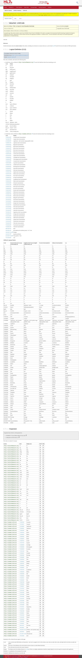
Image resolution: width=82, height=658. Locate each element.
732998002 (8, 175)
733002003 (8, 180)
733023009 (8, 221)
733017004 (8, 208)
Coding (27, 649)
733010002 (8, 195)
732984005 (8, 148)
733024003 (8, 223)
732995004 (8, 170)
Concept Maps (34, 7)
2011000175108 (9, 235)
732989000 (8, 159)
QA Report (17, 657)
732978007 (8, 139)
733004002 (8, 184)
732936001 (8, 217)
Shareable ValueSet (11, 56)
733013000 (8, 201)
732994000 (8, 168)
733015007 (8, 204)
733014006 (8, 202)
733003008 (8, 182)
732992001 (8, 164)
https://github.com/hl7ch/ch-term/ (30, 15)
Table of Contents (11, 657)
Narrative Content (8, 18)
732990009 (8, 160)
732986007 (8, 151)
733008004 (8, 191)
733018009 (8, 210)
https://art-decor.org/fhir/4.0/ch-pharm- (19, 55)
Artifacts (49, 7)
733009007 (8, 193)
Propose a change (23, 657)
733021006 (8, 215)
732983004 (8, 146)
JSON (20, 18)
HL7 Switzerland (13, 655)
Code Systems (19, 7)
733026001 (8, 226)
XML (15, 18)
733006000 (8, 188)
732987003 (8, 153)
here (53, 45)
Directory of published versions (57, 15)
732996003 (8, 171)
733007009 (8, 190)
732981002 (8, 137)
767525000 (8, 237)
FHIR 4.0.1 (40, 655)
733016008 (8, 206)
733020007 (8, 213)
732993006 (8, 166)
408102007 (8, 228)
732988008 (8, 157)
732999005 (8, 177)
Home (5, 7)
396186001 (8, 230)
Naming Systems (42, 7)
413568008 (8, 140)
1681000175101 (9, 232)
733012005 (8, 199)
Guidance (11, 7)
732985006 (8, 150)
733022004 (8, 219)
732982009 (8, 144)
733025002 (8, 224)
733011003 (8, 197)
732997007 (8, 173)
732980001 (8, 142)
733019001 (8, 212)
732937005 (8, 155)
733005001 (8, 186)
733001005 (8, 179)
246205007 (8, 233)
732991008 (8, 162)
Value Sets (26, 7)
